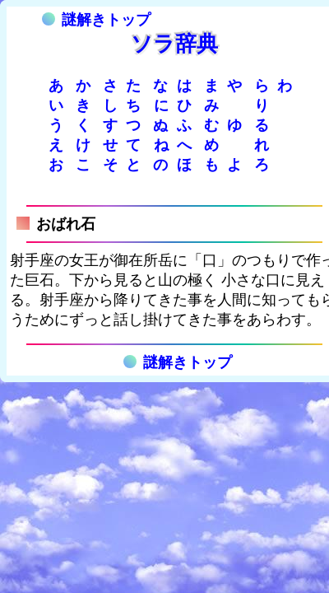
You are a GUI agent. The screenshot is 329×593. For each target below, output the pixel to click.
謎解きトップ (96, 20)
